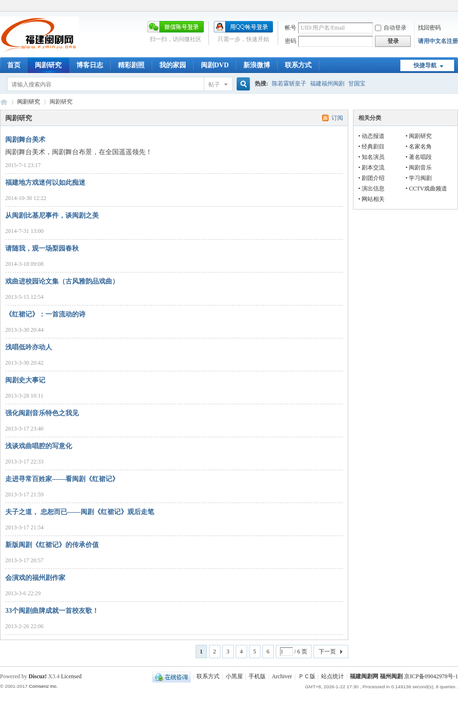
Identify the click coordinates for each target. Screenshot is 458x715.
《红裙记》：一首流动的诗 (45, 314)
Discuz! (38, 676)
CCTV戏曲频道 (428, 188)
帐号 (290, 27)
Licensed (71, 676)
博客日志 (89, 65)
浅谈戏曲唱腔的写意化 (38, 446)
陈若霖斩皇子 (289, 83)
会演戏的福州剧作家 (35, 577)
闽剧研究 (48, 65)
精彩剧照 (131, 65)
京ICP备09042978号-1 (431, 676)
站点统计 (332, 676)
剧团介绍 (373, 178)
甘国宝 (356, 83)
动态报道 (373, 136)
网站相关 (373, 199)
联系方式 (298, 65)
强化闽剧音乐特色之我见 (42, 413)
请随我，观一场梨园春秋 (42, 248)
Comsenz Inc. (43, 686)
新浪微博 (256, 65)
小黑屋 (234, 676)
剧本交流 (373, 167)
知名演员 (373, 157)
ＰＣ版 (306, 676)
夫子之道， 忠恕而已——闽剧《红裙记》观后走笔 (79, 511)
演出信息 (373, 188)
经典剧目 (373, 146)
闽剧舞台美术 (25, 139)
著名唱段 (420, 157)
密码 (290, 41)
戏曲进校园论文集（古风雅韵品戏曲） (62, 281)
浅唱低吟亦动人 (28, 347)
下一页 (327, 651)
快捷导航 (425, 65)
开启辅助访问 (455, 6)
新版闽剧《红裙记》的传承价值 (52, 544)
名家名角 (420, 146)
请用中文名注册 (438, 41)
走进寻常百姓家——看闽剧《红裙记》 (62, 479)
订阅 (337, 118)
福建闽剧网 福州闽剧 (376, 676)
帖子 (214, 84)
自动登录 (390, 27)
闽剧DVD (215, 65)
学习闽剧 (420, 178)
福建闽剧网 (4, 102)
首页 (14, 65)
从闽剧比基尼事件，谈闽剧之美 (52, 215)
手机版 (257, 676)
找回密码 (429, 27)
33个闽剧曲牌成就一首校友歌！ (52, 610)
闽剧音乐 (420, 167)
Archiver (281, 676)
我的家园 (172, 65)
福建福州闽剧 (327, 83)
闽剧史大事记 (25, 380)
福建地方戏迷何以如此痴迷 (45, 182)
